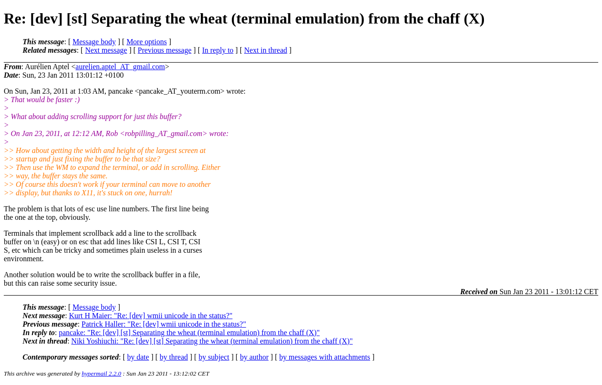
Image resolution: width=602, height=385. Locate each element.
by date (138, 357)
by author (254, 357)
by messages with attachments (324, 357)
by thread (174, 357)
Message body (94, 42)
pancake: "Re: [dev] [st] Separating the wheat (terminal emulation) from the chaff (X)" (189, 333)
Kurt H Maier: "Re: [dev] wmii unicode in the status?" (151, 316)
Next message (106, 50)
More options (147, 42)
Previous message (164, 50)
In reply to (218, 50)
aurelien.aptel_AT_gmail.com (120, 67)
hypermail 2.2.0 (101, 373)
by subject (213, 357)
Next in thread (265, 50)
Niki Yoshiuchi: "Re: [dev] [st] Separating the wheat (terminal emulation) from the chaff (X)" (212, 341)
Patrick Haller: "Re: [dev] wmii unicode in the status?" (163, 324)
